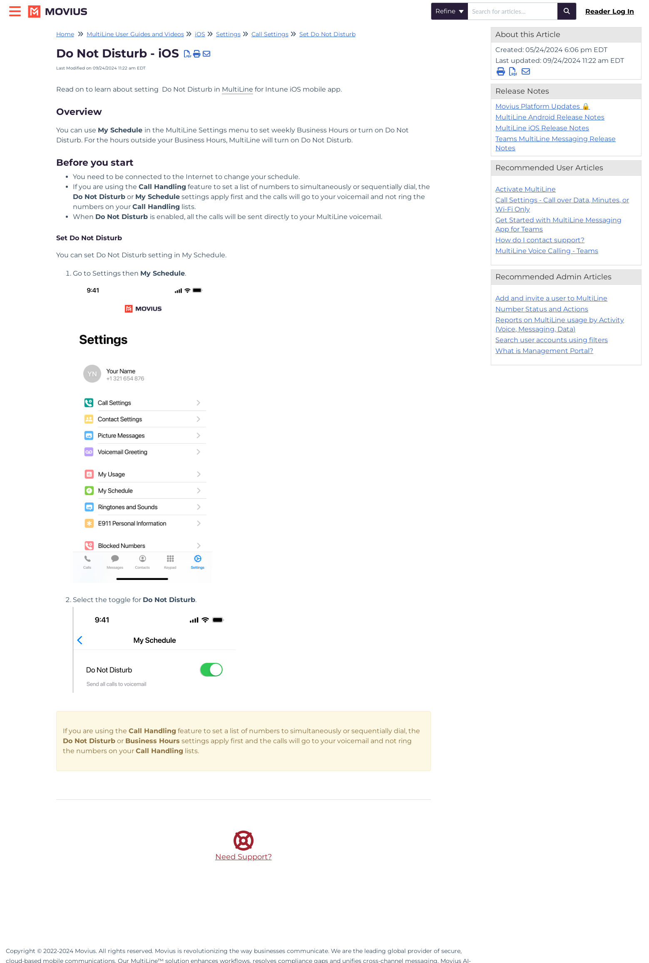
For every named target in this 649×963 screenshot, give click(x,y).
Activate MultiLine (525, 189)
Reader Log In (609, 11)
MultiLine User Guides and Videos (135, 34)
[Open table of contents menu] (16, 10)
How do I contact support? (539, 240)
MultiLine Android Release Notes (549, 117)
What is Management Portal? (544, 351)
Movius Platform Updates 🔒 (542, 106)
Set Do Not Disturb (327, 34)
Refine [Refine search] (449, 11)
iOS (200, 34)
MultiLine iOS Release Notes (542, 128)
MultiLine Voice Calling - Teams (546, 251)
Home (65, 34)
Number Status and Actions (541, 309)
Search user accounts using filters (551, 340)
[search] (513, 11)
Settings (228, 34)
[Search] (567, 11)
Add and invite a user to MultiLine (551, 298)
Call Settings (269, 34)
